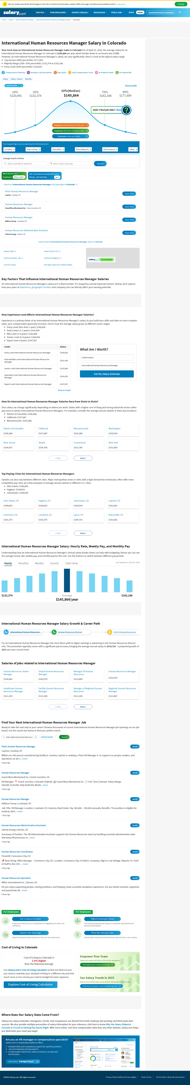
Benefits (28, 79)
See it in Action (106, 260)
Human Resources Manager (18, 204)
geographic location (41, 287)
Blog (131, 12)
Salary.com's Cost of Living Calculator (28, 969)
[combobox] (25, 163)
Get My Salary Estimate (107, 374)
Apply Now (129, 193)
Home (4, 20)
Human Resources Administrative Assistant (26, 230)
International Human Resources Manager (26, 632)
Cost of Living (10, 264)
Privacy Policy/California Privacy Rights (121, 1077)
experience (25, 287)
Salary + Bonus (16, 79)
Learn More (121, 4)
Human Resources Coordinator (17, 851)
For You (41, 12)
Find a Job (117, 12)
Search (100, 163)
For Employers (59, 12)
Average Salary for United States (58, 264)
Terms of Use (146, 1077)
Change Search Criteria (13, 158)
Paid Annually (14, 85)
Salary (11, 20)
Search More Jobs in (71, 242)
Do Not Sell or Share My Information (170, 1077)
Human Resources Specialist (16, 878)
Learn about (23, 1061)
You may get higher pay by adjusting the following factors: (26, 144)
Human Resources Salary (25, 20)
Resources (100, 12)
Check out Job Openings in (40, 184)
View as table (131, 85)
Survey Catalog (81, 12)
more (25, 758)
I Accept (181, 4)
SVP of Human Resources (125, 632)
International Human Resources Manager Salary (53, 20)
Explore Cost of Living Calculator (30, 984)
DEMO (140, 12)
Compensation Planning (161, 12)
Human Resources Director (70, 632)
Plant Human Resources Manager (21, 191)
